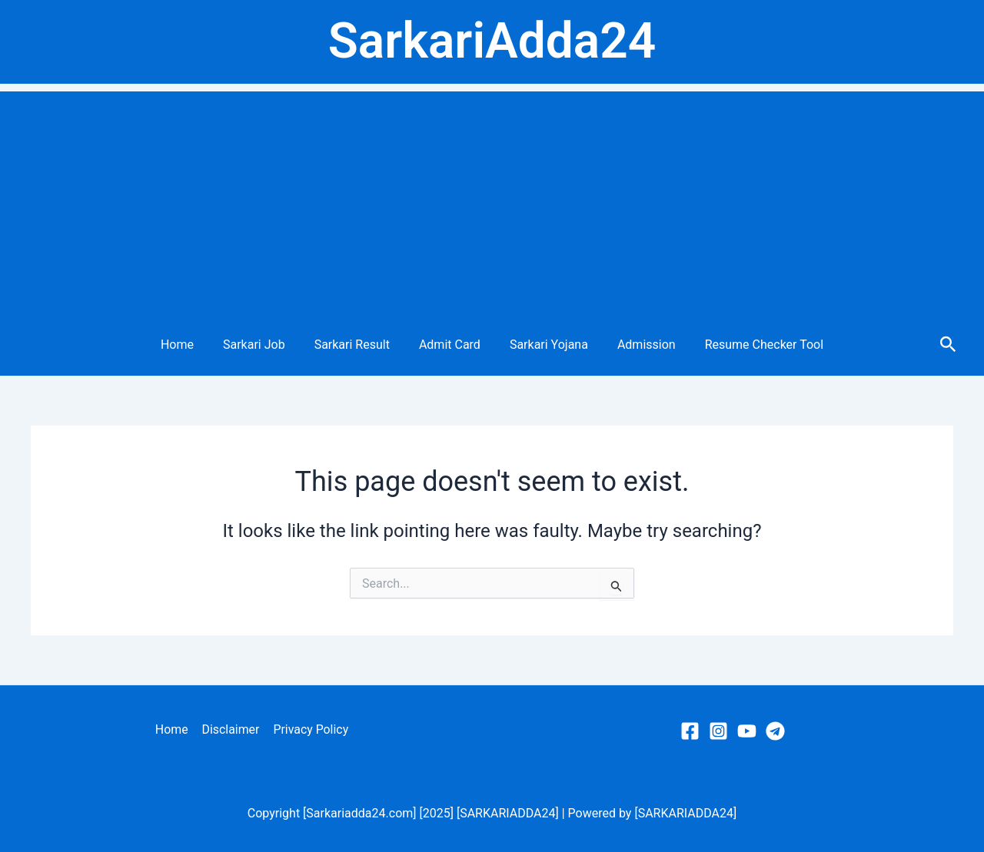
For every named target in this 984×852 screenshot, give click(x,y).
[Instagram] (718, 731)
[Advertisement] (492, 199)
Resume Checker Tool (750, 344)
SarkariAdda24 (492, 41)
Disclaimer (230, 729)
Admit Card (449, 344)
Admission (637, 344)
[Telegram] (775, 731)
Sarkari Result (356, 344)
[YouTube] (746, 731)
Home (191, 344)
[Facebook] (690, 731)
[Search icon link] (948, 345)
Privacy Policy (310, 729)
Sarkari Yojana (544, 344)
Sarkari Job (263, 344)
